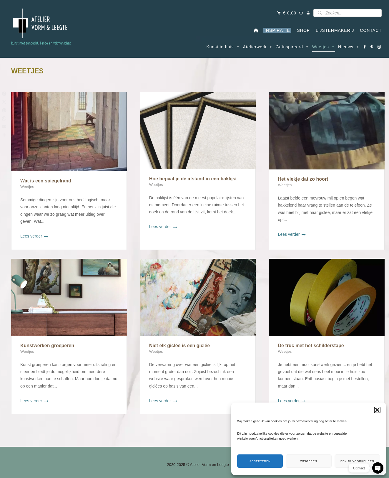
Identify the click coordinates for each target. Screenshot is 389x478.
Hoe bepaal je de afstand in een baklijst (193, 178)
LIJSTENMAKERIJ (333, 30)
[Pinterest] (372, 47)
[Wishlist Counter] (301, 14)
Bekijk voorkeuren (357, 461)
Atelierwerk (258, 47)
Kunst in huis (223, 47)
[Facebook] (365, 47)
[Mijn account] (308, 13)
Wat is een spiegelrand (45, 180)
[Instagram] (379, 47)
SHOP (302, 30)
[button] (377, 410)
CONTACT (369, 30)
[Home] (256, 30)
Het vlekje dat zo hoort (303, 179)
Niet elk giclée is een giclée (179, 345)
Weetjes (323, 47)
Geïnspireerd (292, 47)
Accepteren (260, 461)
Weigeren (308, 461)
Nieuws (349, 47)
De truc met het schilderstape (311, 345)
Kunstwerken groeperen (47, 345)
